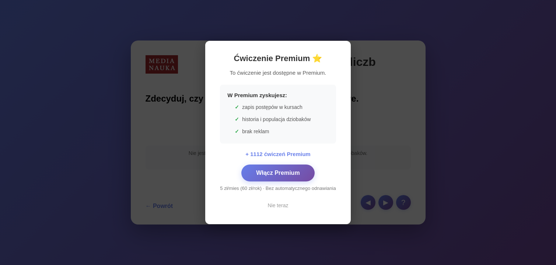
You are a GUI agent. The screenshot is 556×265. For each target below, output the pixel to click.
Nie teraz (277, 205)
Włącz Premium (278, 173)
